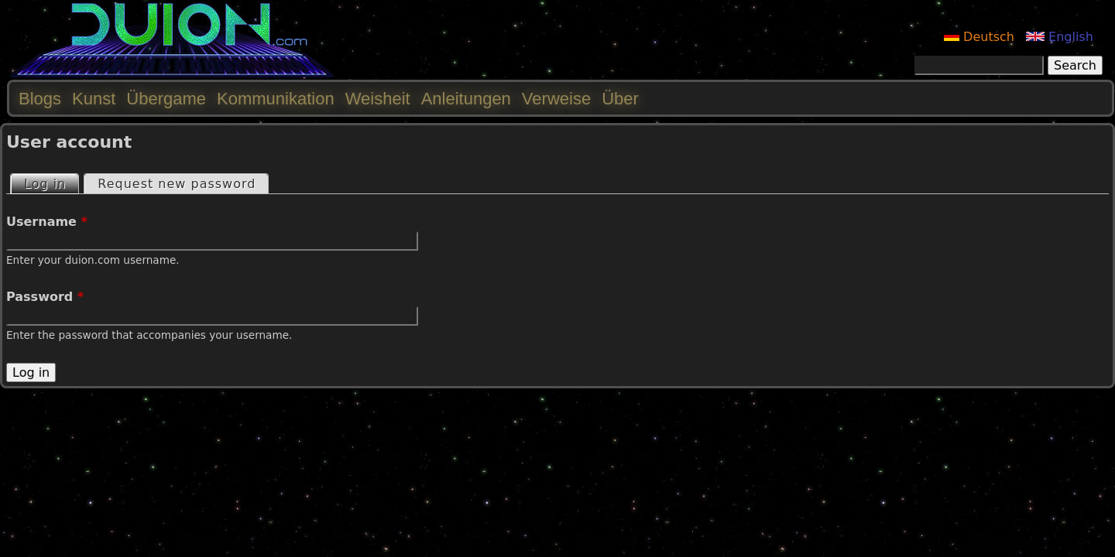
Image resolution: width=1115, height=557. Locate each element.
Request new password (177, 183)
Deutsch (979, 36)
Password (45, 296)
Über (620, 98)
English (1059, 36)
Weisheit (377, 98)
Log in (51, 183)
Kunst (93, 98)
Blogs (40, 98)
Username (46, 221)
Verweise (556, 98)
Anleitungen (466, 98)
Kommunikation (275, 98)
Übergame (166, 98)
